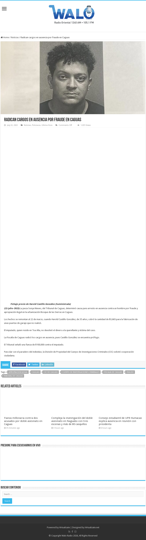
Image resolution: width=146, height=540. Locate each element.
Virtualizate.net (92, 527)
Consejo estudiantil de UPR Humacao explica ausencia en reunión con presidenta (120, 421)
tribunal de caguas (13, 376)
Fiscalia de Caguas (113, 372)
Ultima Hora (47, 125)
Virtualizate (64, 527)
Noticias (15, 37)
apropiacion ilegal (18, 372)
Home (5, 37)
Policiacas (36, 125)
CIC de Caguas (51, 372)
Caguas (35, 372)
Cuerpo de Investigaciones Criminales (80, 372)
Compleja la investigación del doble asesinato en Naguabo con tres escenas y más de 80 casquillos (72, 421)
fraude (130, 372)
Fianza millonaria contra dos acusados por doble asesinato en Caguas (23, 421)
